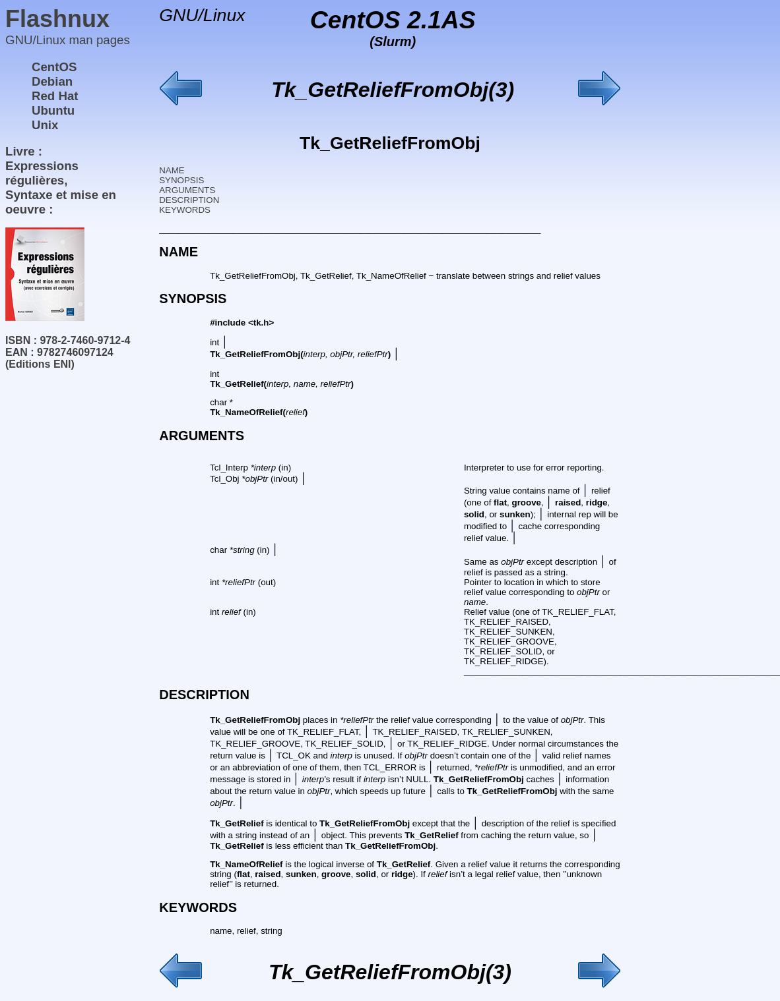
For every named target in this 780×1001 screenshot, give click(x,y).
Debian (52, 81)
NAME (172, 170)
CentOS (54, 67)
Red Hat (55, 96)
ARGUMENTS (187, 190)
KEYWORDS (185, 210)
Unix (45, 125)
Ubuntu (53, 110)
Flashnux (57, 18)
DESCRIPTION (189, 200)
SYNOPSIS (181, 180)
